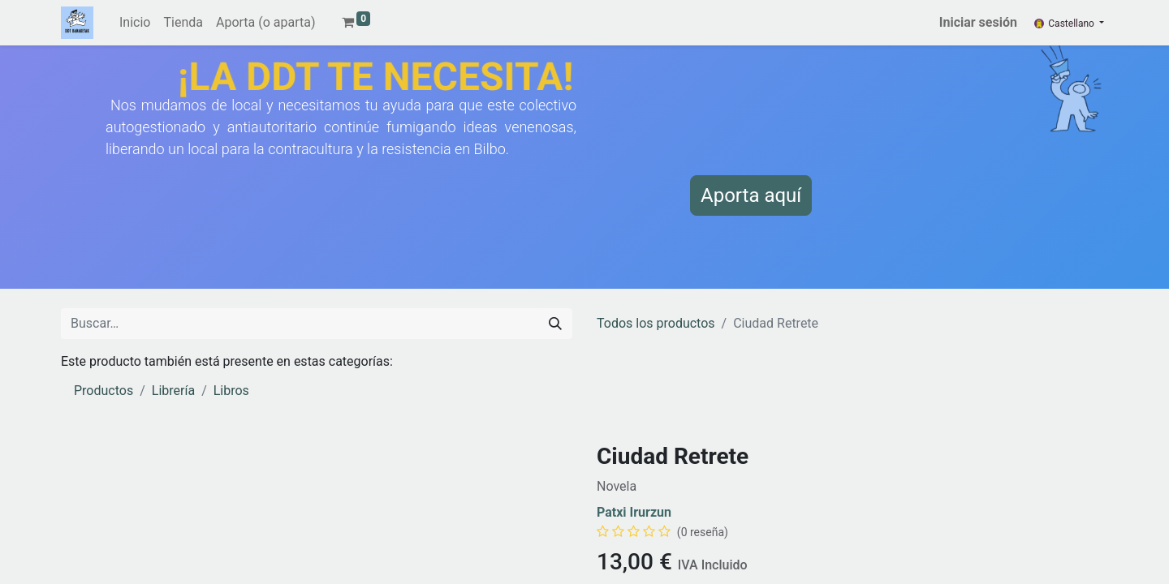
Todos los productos (656, 323)
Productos (103, 390)
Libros (231, 390)
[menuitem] (135, 22)
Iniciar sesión (978, 22)
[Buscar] (555, 323)
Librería (173, 390)
